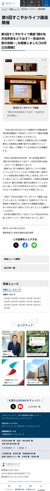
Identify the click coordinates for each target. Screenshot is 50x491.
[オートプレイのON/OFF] (8, 60)
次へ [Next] (44, 67)
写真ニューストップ (12, 289)
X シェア (16, 245)
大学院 (24, 456)
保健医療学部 (28, 453)
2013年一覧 (9, 267)
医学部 (15, 453)
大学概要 (5, 453)
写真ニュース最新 (12, 259)
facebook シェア (25, 245)
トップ (4, 9)
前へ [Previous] (7, 67)
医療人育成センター (9, 456)
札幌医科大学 (8, 3)
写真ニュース (14, 9)
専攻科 (33, 456)
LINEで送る (34, 245)
